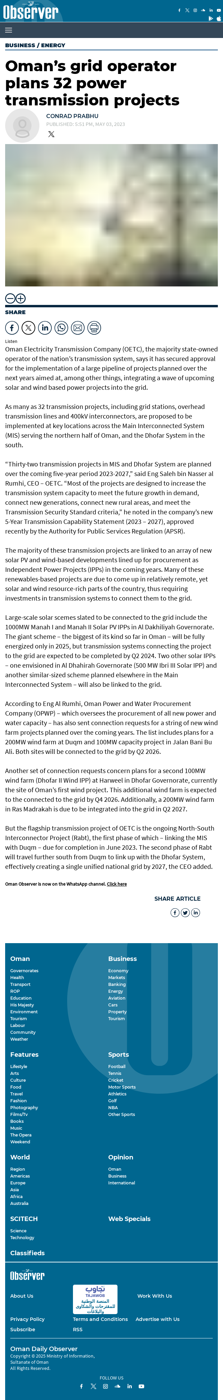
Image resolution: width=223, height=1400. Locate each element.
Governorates (24, 970)
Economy (118, 970)
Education (21, 998)
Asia (14, 1189)
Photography (24, 1107)
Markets (116, 977)
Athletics (117, 1093)
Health (17, 977)
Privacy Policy (27, 1319)
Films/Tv (19, 1114)
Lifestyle (18, 1066)
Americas (20, 1176)
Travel (16, 1093)
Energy (115, 991)
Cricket (115, 1080)
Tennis (114, 1073)
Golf (112, 1100)
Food (15, 1087)
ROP (15, 991)
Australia (19, 1203)
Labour (17, 1025)
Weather (19, 1039)
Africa (16, 1196)
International (121, 1182)
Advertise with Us (157, 1319)
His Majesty (22, 1004)
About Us (21, 1296)
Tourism (18, 1018)
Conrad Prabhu (72, 116)
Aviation (116, 998)
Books (17, 1121)
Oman (114, 1169)
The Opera (21, 1135)
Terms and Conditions (100, 1319)
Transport (20, 984)
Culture (18, 1080)
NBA (113, 1107)
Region (17, 1169)
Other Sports (121, 1114)
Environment (24, 1011)
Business (20, 45)
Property (117, 1011)
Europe (17, 1182)
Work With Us (154, 1296)
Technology (22, 1237)
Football (116, 1066)
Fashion (18, 1100)
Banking (117, 984)
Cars (112, 1004)
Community (23, 1032)
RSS (78, 1329)
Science (18, 1230)
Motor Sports (122, 1087)
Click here (117, 884)
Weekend (20, 1141)
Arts (14, 1073)
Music (16, 1128)
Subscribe (22, 1329)
